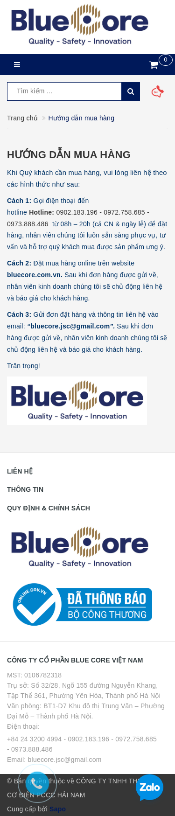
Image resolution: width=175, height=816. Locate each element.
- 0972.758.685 (134, 739)
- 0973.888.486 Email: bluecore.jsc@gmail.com (54, 754)
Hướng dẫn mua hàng (69, 154)
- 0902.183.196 (86, 739)
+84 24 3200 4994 (34, 739)
